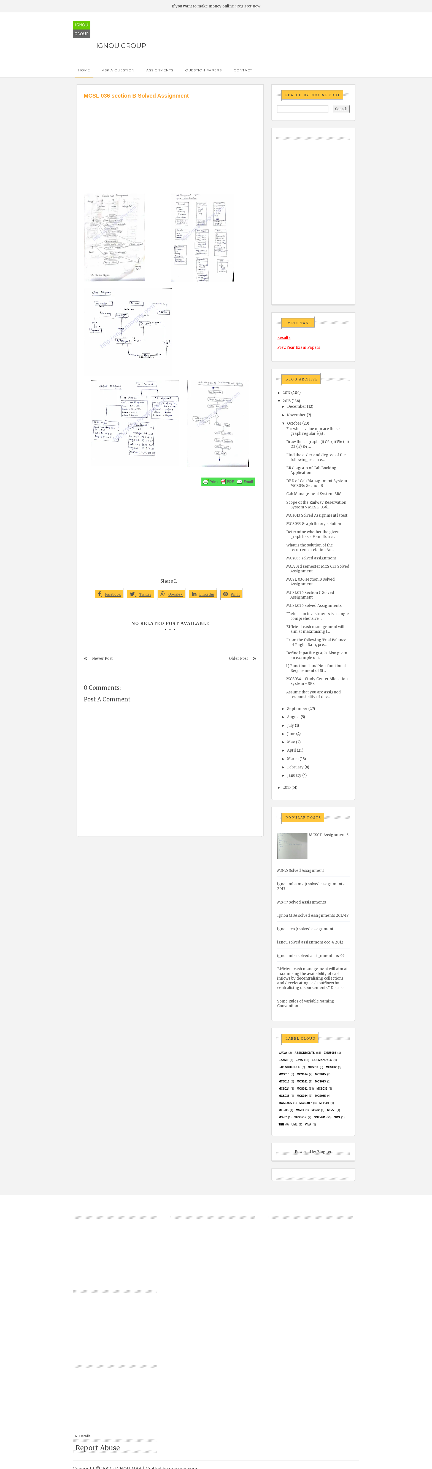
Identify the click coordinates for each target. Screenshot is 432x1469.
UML (294, 1124)
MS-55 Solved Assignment (300, 870)
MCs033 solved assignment (311, 558)
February (295, 767)
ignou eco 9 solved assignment (305, 929)
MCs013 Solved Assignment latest (316, 515)
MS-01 (300, 1110)
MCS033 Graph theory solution (313, 523)
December (296, 406)
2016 (287, 401)
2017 (286, 392)
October (294, 423)
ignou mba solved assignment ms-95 (310, 955)
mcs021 (302, 1081)
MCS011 (313, 1067)
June (291, 733)
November (296, 415)
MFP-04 (324, 1103)
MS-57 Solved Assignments (301, 902)
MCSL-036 (285, 1103)
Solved (319, 1117)
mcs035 (320, 1095)
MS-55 (331, 1110)
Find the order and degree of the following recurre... (316, 457)
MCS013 (284, 1074)
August (293, 717)
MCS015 (320, 1074)
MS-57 (283, 1117)
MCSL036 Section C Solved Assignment (310, 595)
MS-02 (316, 1110)
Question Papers (203, 70)
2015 (287, 787)
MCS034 (302, 1095)
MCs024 (284, 1088)
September (297, 708)
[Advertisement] (170, 141)
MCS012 (331, 1067)
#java (283, 1052)
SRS (337, 1117)
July (290, 725)
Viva (308, 1124)
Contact (243, 70)
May (291, 742)
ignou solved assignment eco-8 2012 (310, 942)
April (291, 750)
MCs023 (320, 1081)
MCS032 (322, 1088)
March (293, 759)
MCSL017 (305, 1103)
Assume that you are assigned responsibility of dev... (313, 694)
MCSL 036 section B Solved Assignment (310, 581)
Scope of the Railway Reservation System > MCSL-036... (316, 505)
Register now (248, 6)
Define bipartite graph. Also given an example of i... (316, 655)
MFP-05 (283, 1110)
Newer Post (102, 658)
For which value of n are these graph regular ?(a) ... (313, 431)
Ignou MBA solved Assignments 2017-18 (313, 915)
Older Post (238, 658)
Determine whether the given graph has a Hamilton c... (312, 534)
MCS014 (302, 1074)
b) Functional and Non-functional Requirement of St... (316, 668)
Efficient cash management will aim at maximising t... (315, 629)
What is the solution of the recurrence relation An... (310, 547)
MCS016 (284, 1081)
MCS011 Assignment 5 (329, 835)
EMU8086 (330, 1052)
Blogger (324, 1151)
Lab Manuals (322, 1059)
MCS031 (302, 1088)
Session (300, 1117)
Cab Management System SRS (313, 494)
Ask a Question (118, 70)
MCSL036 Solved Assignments (314, 605)
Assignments (159, 70)
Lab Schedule (289, 1067)
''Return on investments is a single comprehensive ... (317, 616)
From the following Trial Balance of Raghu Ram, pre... (316, 642)
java (299, 1059)
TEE (281, 1124)
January (294, 775)
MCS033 (284, 1095)
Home (84, 70)
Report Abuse (97, 1448)
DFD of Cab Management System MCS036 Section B (316, 483)
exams (283, 1059)
